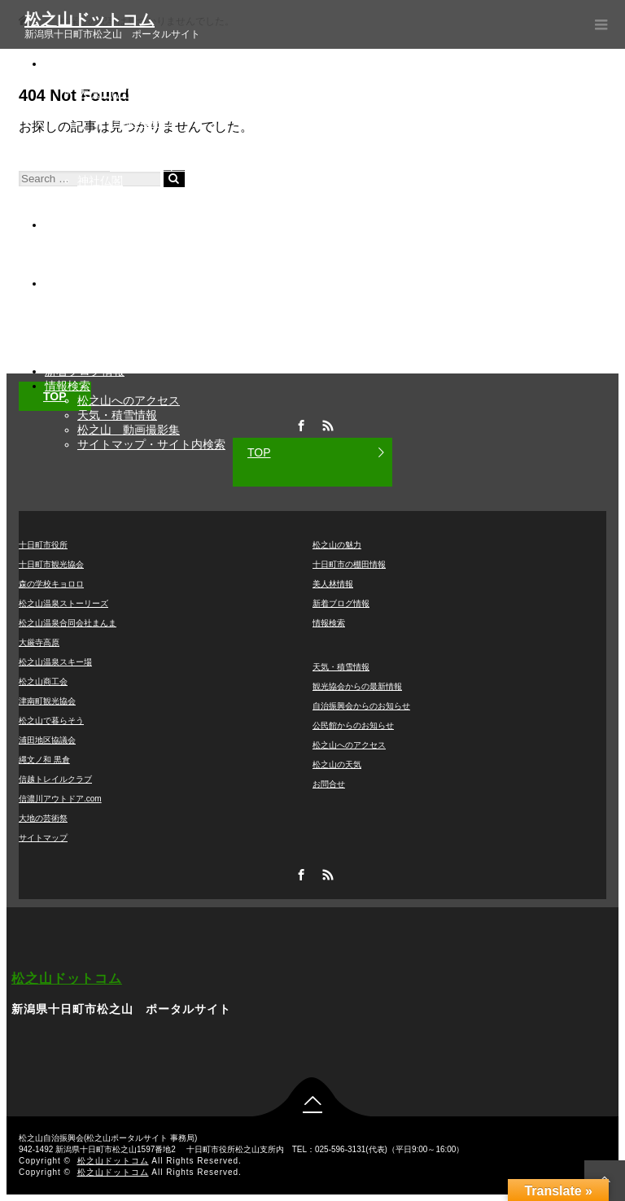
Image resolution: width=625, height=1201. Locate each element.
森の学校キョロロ (51, 583)
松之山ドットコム (89, 19)
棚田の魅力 (105, 239)
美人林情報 (332, 583)
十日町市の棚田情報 (349, 564)
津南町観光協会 (47, 701)
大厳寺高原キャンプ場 (134, 107)
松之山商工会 (43, 681)
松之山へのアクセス (128, 400)
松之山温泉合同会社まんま (67, 622)
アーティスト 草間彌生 (172, 166)
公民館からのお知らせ (134, 341)
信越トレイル (144, 122)
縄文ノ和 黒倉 (44, 759)
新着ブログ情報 (85, 371)
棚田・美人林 (79, 224)
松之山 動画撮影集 (128, 429)
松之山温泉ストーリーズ (63, 603)
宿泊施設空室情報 (122, 312)
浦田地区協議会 (47, 740)
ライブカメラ (111, 268)
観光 (56, 63)
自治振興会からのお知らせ (145, 327)
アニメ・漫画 (111, 195)
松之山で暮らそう (51, 720)
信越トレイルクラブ (55, 779)
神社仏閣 (100, 180)
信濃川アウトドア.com (60, 798)
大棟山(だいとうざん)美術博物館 (160, 92)
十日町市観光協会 (51, 564)
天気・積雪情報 (117, 414)
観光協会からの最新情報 (140, 297)
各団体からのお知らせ (102, 283)
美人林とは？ (111, 253)
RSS (326, 872)
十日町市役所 (43, 544)
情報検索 (67, 385)
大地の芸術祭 (111, 151)
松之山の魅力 (111, 209)
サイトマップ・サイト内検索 (151, 444)
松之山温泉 (105, 78)
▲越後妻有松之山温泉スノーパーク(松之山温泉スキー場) (223, 136)
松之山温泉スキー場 (55, 661)
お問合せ (328, 784)
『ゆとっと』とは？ (128, 356)
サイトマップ (43, 837)
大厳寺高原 (39, 642)
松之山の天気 (336, 764)
